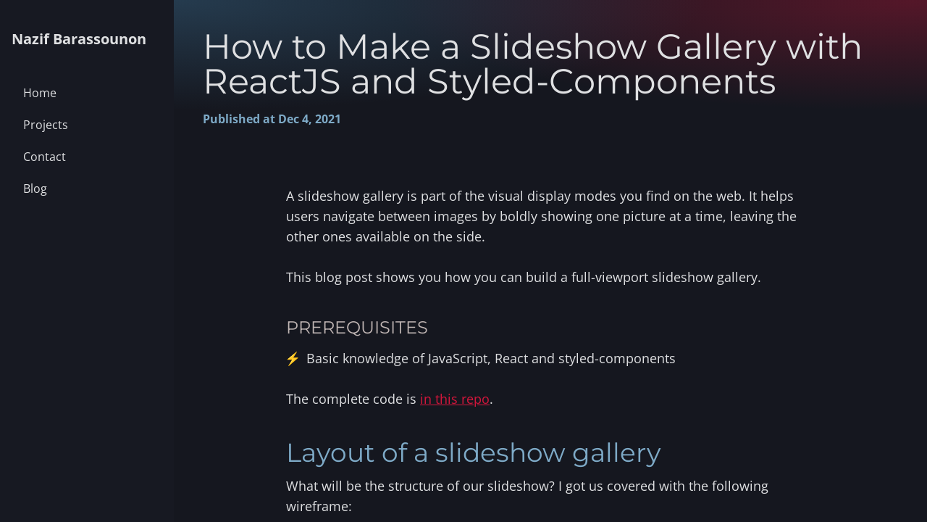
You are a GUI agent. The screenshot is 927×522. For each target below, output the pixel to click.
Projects (45, 125)
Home (39, 93)
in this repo (455, 398)
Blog (35, 188)
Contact (44, 157)
